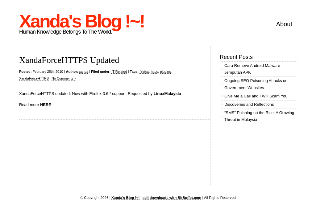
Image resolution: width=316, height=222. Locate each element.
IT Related (119, 71)
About (284, 24)
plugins (165, 71)
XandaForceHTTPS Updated (69, 60)
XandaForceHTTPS (34, 78)
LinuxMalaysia (167, 93)
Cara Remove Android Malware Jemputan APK (252, 69)
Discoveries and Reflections (249, 104)
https (154, 71)
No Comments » (64, 78)
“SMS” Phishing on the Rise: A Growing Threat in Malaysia (259, 116)
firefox (144, 71)
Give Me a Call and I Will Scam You (255, 96)
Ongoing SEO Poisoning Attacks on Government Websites (256, 84)
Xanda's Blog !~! (81, 21)
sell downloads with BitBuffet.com (172, 197)
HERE (45, 104)
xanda (83, 71)
